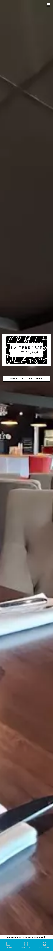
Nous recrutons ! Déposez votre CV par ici (26, 937)
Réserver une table (26, 378)
